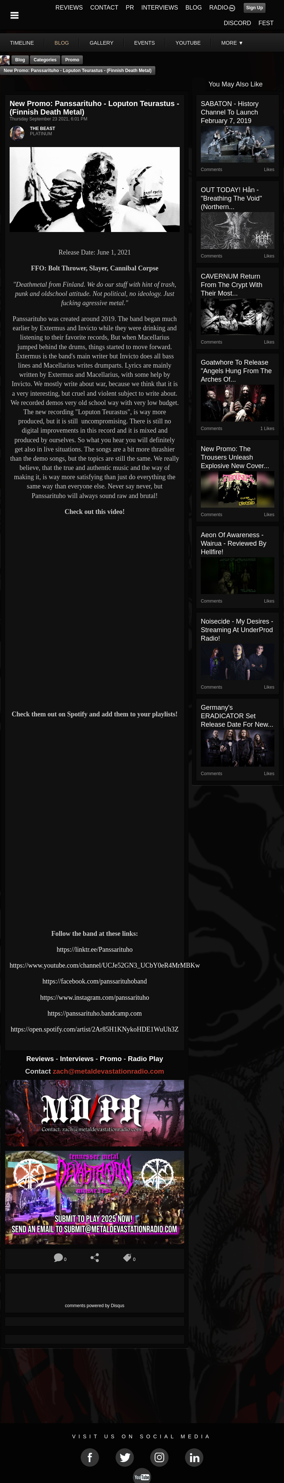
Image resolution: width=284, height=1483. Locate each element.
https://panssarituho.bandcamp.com (94, 1013)
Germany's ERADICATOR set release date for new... (237, 716)
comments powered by (95, 1305)
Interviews (77, 1059)
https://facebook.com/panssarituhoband (95, 981)
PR (130, 7)
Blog (20, 59)
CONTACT (104, 7)
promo (72, 59)
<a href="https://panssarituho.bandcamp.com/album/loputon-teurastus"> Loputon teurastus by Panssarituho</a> (95, 898)
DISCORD (237, 23)
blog (62, 43)
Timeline (22, 43)
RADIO (218, 7)
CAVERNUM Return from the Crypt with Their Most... (232, 285)
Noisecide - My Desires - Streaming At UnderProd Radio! (237, 630)
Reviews (41, 1059)
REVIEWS (69, 7)
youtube (188, 43)
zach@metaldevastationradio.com (108, 1071)
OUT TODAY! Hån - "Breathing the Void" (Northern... (231, 198)
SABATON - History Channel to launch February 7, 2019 (229, 112)
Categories (45, 59)
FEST (266, 23)
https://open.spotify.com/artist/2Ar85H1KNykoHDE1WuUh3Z (95, 1029)
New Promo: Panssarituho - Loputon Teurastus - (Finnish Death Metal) (78, 70)
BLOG (194, 7)
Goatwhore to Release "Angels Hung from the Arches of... (236, 371)
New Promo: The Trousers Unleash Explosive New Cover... (235, 457)
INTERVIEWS (159, 7)
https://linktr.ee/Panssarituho (95, 949)
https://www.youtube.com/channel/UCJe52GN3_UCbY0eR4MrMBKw (105, 965)
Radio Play (145, 1059)
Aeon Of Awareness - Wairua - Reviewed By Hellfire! (233, 543)
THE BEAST (42, 128)
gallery (101, 43)
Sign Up (254, 7)
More (233, 43)
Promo (112, 1059)
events (144, 43)
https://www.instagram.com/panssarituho (94, 997)
